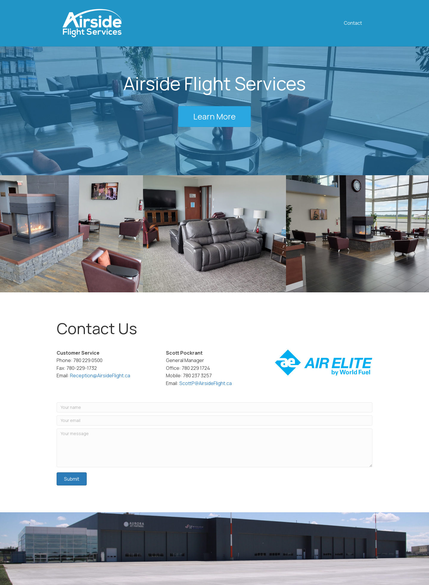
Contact (353, 23)
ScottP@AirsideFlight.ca (205, 383)
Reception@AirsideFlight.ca (100, 375)
